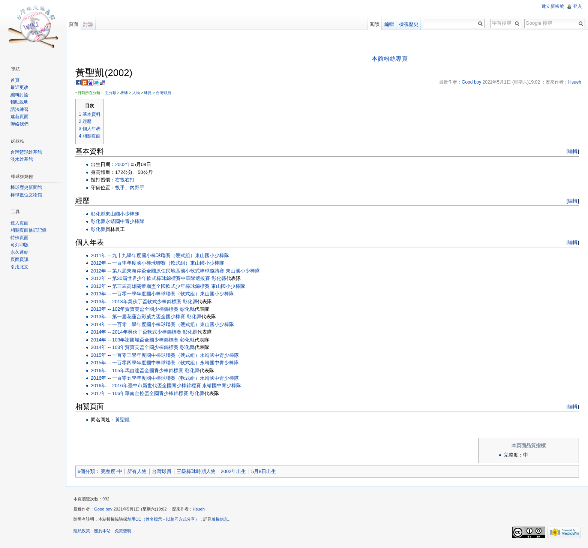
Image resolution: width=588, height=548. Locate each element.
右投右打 (125, 180)
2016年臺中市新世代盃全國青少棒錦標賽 (156, 385)
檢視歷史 (408, 24)
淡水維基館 (21, 159)
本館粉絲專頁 (390, 58)
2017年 (98, 393)
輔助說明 (19, 102)
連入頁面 (19, 223)
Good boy (103, 509)
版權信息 (220, 519)
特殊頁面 (19, 237)
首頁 (15, 80)
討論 (88, 24)
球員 (148, 93)
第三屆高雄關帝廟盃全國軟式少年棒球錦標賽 (161, 286)
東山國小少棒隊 (122, 214)
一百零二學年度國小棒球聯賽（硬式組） (156, 324)
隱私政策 (82, 531)
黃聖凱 (122, 419)
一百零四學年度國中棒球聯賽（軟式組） (156, 362)
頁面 (73, 24)
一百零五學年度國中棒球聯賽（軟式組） (156, 378)
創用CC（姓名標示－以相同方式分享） (163, 519)
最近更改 (19, 87)
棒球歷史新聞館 (26, 187)
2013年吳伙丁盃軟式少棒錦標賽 (146, 301)
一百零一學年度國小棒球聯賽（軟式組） (156, 293)
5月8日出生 (263, 471)
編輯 (573, 151)
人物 (136, 93)
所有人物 (137, 471)
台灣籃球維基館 (26, 152)
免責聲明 (123, 531)
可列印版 (19, 244)
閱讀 (375, 24)
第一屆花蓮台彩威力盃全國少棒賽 (148, 316)
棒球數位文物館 (26, 195)
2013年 (98, 293)
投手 (120, 187)
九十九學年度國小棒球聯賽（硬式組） (153, 255)
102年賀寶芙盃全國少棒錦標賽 (145, 309)
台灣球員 (163, 93)
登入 (577, 6)
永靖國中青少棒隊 (124, 221)
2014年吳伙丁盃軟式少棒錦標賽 (146, 332)
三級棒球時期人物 (196, 471)
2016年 (98, 370)
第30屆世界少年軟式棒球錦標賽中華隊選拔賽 (161, 278)
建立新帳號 (553, 6)
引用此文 (19, 267)
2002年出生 (233, 471)
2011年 (98, 255)
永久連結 (19, 252)
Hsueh (199, 509)
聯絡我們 (19, 124)
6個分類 (86, 471)
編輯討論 (19, 94)
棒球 (124, 93)
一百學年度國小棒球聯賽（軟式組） (151, 263)
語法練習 (19, 109)
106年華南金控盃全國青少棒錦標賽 (150, 393)
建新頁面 (19, 116)
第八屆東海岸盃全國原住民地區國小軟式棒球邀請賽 (168, 271)
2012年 (98, 263)
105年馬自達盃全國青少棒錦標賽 (147, 370)
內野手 (137, 187)
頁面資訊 (19, 259)
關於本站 (102, 531)
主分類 (110, 93)
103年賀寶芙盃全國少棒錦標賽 (145, 347)
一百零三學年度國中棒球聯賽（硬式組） (156, 355)
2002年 (122, 164)
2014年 (98, 324)
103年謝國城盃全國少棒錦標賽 (145, 340)
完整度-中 (111, 471)
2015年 (98, 355)
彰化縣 (98, 214)
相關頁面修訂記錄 (28, 230)
